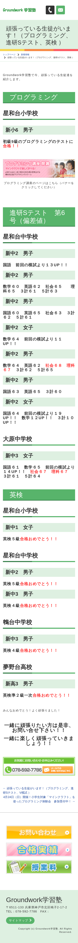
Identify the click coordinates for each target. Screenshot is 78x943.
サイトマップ (20, 920)
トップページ (9, 54)
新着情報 (25, 54)
